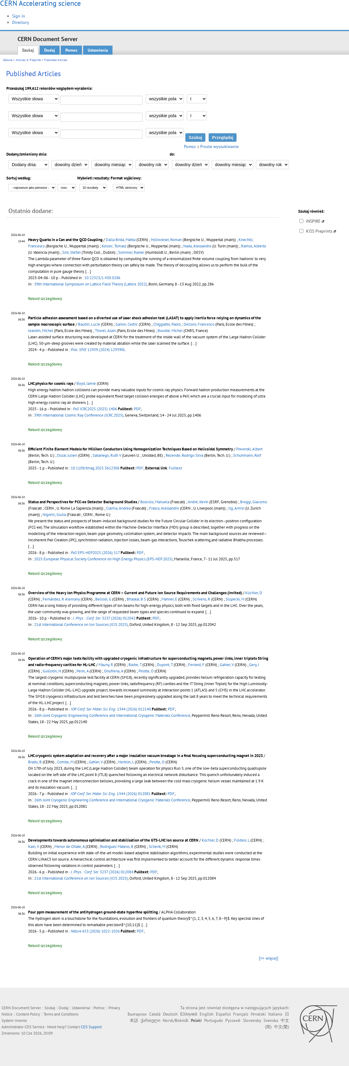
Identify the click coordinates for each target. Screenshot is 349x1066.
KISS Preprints (319, 231)
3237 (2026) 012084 (102, 871)
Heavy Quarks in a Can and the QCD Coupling (65, 239)
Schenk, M (157, 846)
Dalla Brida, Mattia (120, 239)
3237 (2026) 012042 (104, 618)
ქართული (150, 1020)
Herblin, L (126, 762)
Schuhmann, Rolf (247, 455)
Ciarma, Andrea (118, 508)
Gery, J (254, 664)
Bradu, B (35, 762)
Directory (20, 22)
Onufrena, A (113, 671)
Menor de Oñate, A (69, 846)
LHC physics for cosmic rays (50, 383)
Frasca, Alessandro (164, 508)
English (207, 1014)
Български (137, 1014)
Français (240, 1014)
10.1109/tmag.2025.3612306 (95, 468)
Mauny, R (106, 664)
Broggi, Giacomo (253, 501)
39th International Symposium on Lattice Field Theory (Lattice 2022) (90, 284)
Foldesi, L (242, 840)
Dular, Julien (67, 455)
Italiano (275, 1014)
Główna (7, 60)
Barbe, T (135, 664)
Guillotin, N (52, 671)
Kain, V (33, 846)
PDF (137, 408)
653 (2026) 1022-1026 (95, 931)
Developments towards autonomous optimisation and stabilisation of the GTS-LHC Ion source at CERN (113, 840)
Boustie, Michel (170, 330)
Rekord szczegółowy (45, 298)
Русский (232, 1020)
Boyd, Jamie (86, 383)
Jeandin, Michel (40, 330)
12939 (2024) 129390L (98, 349)
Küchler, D (253, 592)
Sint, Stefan (71, 252)
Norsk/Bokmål (175, 1020)
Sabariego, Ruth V (107, 455)
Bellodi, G (103, 599)
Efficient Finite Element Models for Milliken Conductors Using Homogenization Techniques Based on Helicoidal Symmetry (130, 449)
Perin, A (83, 671)
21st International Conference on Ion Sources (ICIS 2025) (81, 624)
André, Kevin (198, 501)
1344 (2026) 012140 (111, 709)
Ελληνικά (188, 1014)
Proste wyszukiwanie (219, 146)
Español (223, 1014)
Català (155, 1014)
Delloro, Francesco (199, 324)
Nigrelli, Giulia (54, 514)
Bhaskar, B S (136, 599)
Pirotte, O (146, 671)
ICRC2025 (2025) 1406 (95, 408)
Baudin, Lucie (89, 324)
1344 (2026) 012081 (110, 793)
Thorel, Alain (105, 330)
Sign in (18, 16)
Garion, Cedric (127, 324)
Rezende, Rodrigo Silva (184, 455)
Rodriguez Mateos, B (116, 846)
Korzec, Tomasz (114, 246)
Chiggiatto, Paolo (167, 324)
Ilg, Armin (236, 508)
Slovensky (252, 1020)
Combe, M (65, 762)
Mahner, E (169, 599)
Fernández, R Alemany (61, 599)
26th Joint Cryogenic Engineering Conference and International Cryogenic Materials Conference (112, 715)
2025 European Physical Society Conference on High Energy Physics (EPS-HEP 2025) (103, 559)
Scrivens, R (201, 599)
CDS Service (34, 1026)
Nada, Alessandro (197, 246)
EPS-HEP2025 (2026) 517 (95, 552)
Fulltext (175, 468)
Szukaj (28, 50)
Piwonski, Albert (249, 449)
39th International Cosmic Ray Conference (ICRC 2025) (78, 415)
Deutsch (170, 1014)
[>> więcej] (268, 958)
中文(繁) (281, 1026)
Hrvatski (258, 1014)
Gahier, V (227, 664)
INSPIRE (313, 221)
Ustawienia (98, 50)
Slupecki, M (235, 599)
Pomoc (71, 50)
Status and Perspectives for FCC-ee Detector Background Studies (82, 501)
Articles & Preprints (28, 60)
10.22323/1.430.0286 (102, 277)
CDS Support (91, 1026)
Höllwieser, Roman (166, 239)
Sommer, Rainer (131, 252)
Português (213, 1020)
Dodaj (49, 50)
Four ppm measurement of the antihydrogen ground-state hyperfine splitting (93, 912)
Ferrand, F (196, 664)
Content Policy (28, 1014)
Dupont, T (165, 664)
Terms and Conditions (61, 1014)
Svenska (270, 1020)
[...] (88, 271)
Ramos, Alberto (253, 246)
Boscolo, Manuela (154, 501)
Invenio (21, 1020)
